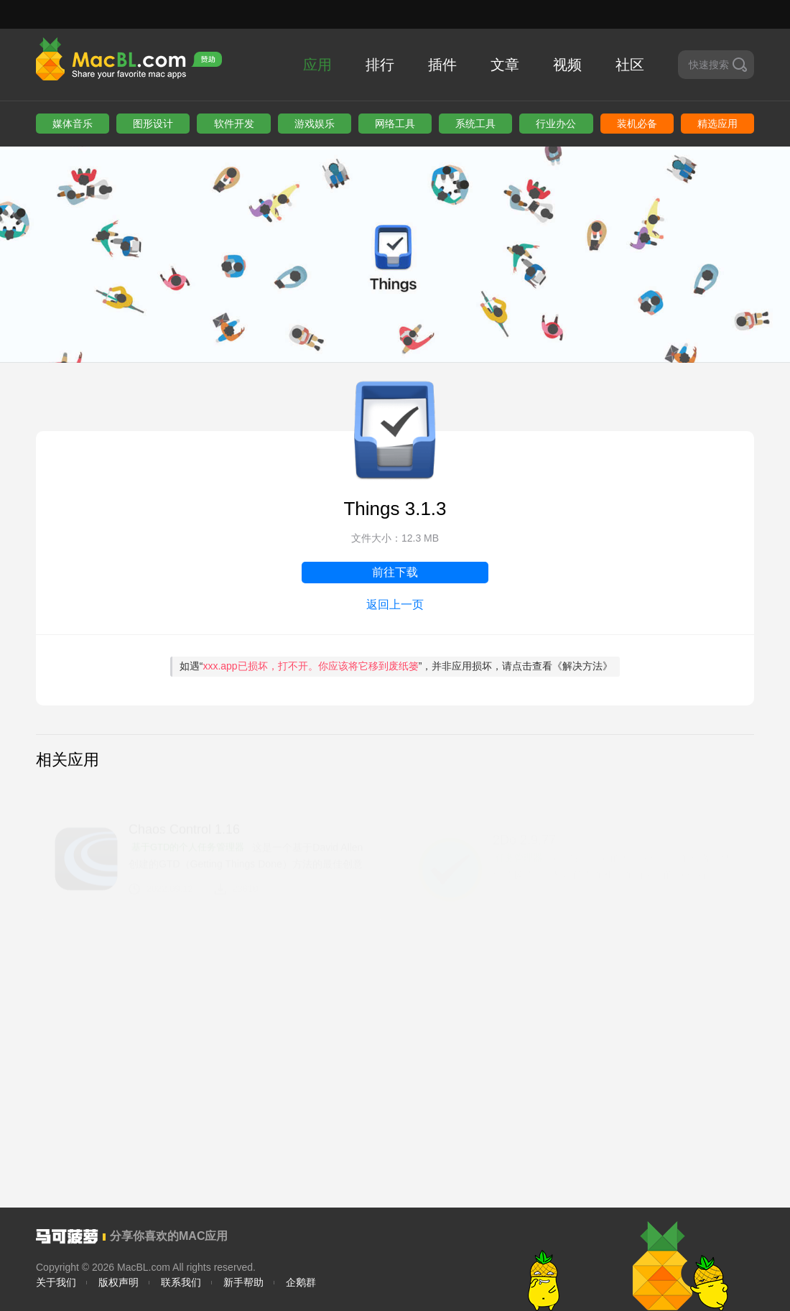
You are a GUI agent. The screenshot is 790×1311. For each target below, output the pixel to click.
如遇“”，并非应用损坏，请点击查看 (396, 666)
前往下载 (395, 572)
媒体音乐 (72, 123)
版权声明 (118, 1282)
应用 (317, 65)
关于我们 (56, 1282)
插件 (442, 65)
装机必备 (637, 123)
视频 (567, 65)
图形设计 (153, 123)
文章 (505, 65)
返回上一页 (395, 604)
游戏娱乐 (314, 123)
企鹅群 (301, 1282)
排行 (380, 65)
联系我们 (181, 1282)
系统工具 (475, 123)
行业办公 (556, 123)
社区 (629, 65)
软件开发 (234, 123)
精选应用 (717, 123)
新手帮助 (243, 1282)
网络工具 (395, 123)
